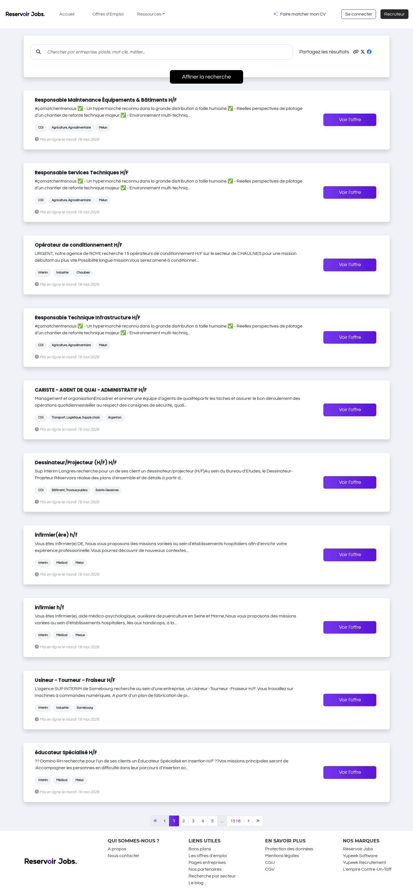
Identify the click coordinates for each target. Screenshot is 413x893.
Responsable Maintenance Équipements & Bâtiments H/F (106, 100)
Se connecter (358, 14)
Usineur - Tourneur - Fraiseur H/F (75, 680)
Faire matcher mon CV (303, 14)
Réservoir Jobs (358, 849)
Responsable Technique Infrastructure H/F (87, 317)
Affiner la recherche (206, 77)
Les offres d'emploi (208, 855)
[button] (355, 52)
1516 (235, 821)
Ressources (149, 14)
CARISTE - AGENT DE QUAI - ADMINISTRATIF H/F (91, 390)
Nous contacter (123, 855)
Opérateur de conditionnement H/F (78, 245)
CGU (270, 862)
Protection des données (289, 849)
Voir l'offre (350, 119)
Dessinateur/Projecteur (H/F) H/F (76, 462)
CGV (269, 869)
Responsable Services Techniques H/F (81, 172)
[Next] (248, 821)
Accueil (66, 14)
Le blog (196, 883)
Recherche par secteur (212, 876)
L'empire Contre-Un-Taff (367, 869)
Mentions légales (282, 855)
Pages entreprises (207, 862)
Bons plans (200, 849)
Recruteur (394, 14)
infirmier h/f (49, 607)
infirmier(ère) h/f (56, 535)
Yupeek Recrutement (364, 862)
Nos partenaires (205, 869)
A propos (117, 849)
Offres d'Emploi (108, 14)
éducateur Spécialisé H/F (66, 752)
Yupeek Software (360, 855)
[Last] (258, 821)
